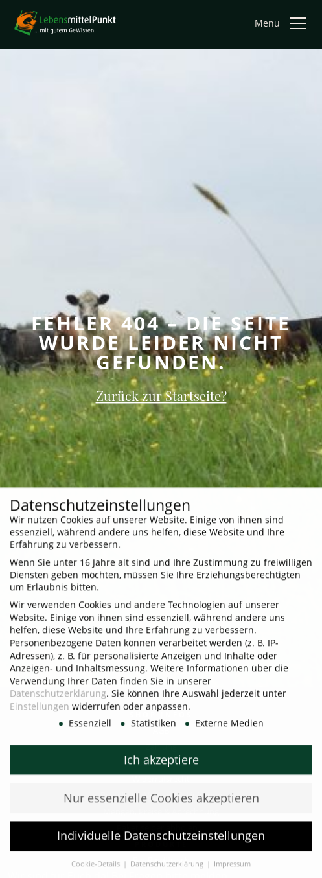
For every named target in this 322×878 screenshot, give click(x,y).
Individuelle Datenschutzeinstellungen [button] (161, 843)
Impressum (232, 871)
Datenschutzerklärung (58, 701)
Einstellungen (39, 714)
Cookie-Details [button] (96, 871)
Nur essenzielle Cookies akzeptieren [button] (161, 805)
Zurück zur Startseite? (161, 395)
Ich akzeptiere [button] (161, 766)
